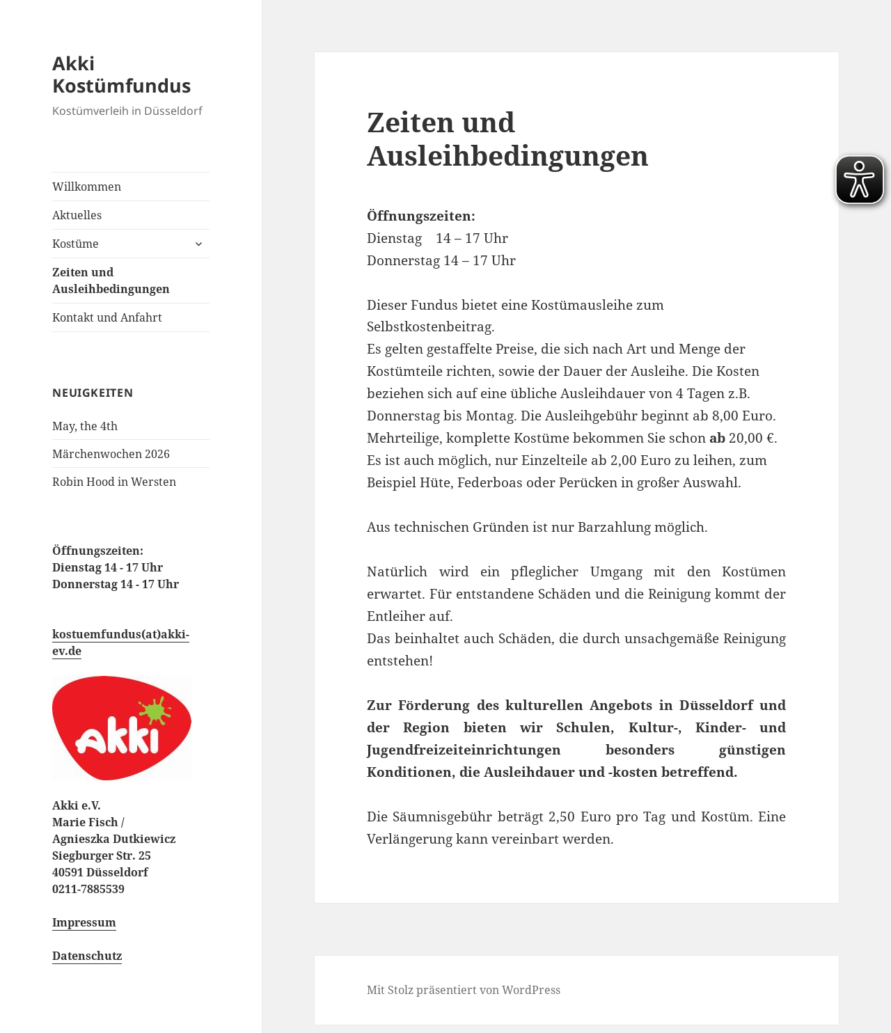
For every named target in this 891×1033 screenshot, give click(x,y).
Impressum (84, 922)
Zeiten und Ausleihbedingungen (111, 281)
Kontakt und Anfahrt (107, 317)
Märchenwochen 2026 (111, 454)
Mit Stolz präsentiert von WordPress (463, 989)
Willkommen (86, 186)
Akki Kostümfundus (121, 74)
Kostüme (75, 243)
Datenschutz (87, 955)
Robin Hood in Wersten (114, 481)
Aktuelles (77, 215)
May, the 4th (85, 426)
